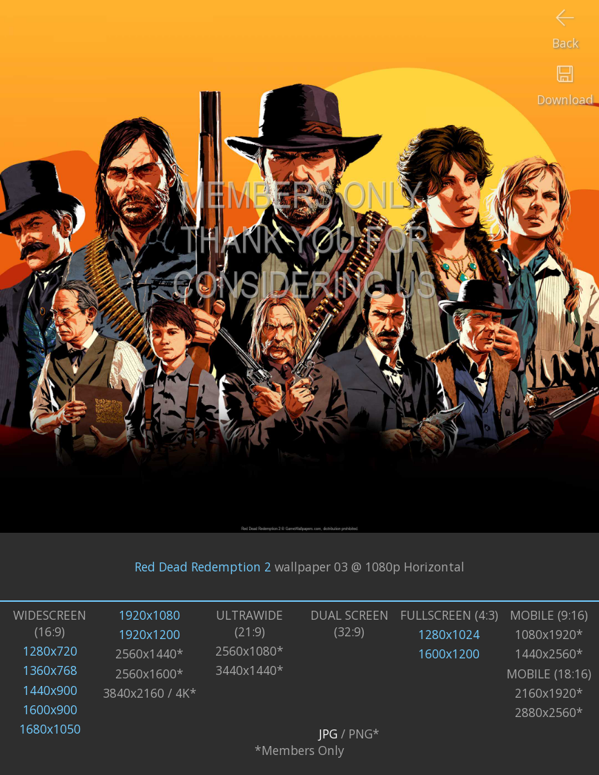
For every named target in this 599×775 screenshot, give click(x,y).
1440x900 (50, 690)
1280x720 (50, 650)
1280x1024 (449, 634)
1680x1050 (50, 728)
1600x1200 (449, 653)
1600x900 (50, 709)
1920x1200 (149, 634)
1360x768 (50, 670)
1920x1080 (149, 615)
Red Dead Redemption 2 (203, 566)
